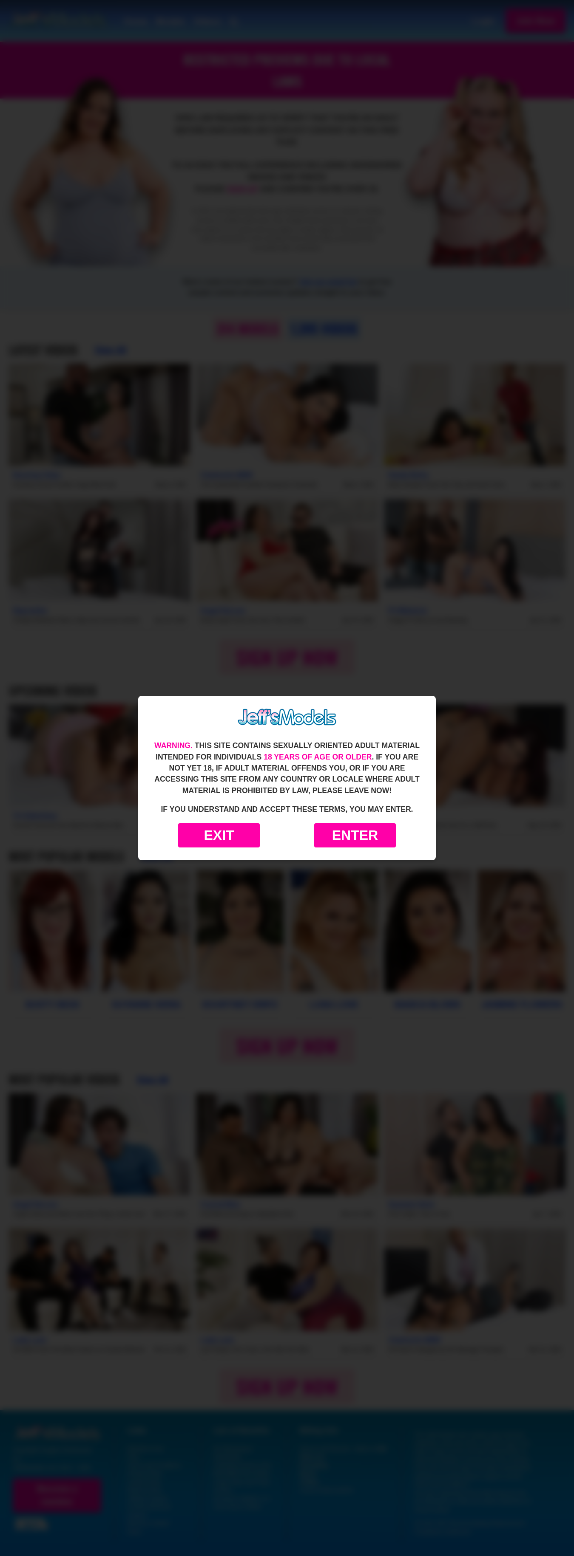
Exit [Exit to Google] (219, 835)
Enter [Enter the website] (355, 835)
